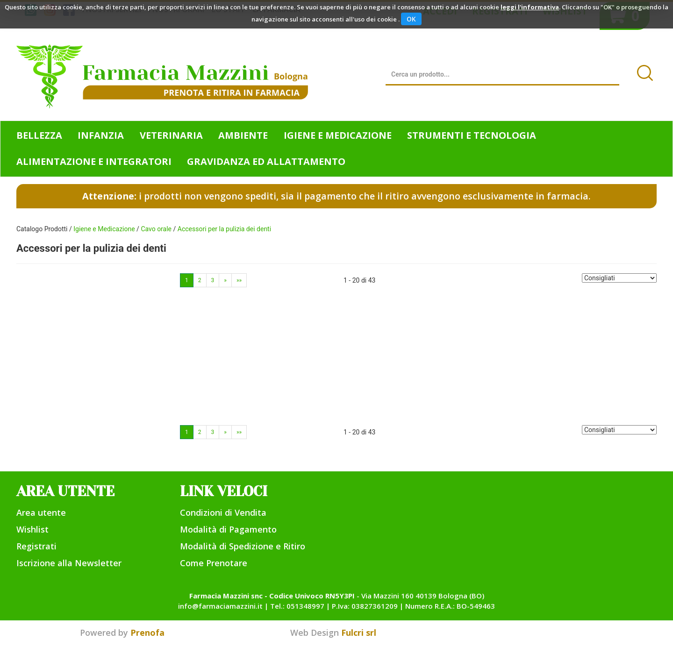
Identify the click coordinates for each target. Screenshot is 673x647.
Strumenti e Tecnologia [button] (471, 135)
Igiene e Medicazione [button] (338, 135)
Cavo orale (156, 229)
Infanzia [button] (101, 135)
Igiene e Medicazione (104, 229)
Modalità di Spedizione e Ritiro (242, 546)
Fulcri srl (358, 632)
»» (239, 280)
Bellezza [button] (39, 135)
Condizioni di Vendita (223, 512)
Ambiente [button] (243, 135)
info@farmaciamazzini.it (220, 606)
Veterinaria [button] (171, 135)
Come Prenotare (213, 563)
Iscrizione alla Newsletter (69, 563)
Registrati (36, 546)
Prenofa (147, 632)
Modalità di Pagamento (228, 529)
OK (411, 18)
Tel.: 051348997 (297, 606)
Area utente (41, 512)
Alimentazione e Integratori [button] (94, 161)
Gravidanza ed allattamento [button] (266, 161)
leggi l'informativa (530, 7)
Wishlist (32, 529)
